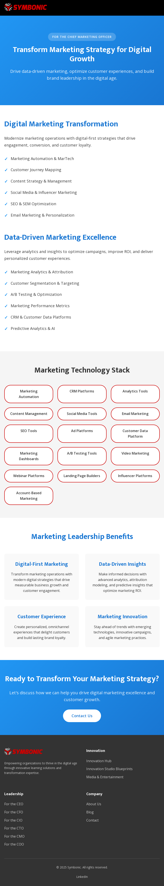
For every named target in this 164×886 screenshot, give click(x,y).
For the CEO (13, 804)
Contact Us (82, 715)
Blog (90, 812)
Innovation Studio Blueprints (109, 768)
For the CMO (14, 836)
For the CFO (13, 812)
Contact (92, 820)
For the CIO (13, 820)
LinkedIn (82, 877)
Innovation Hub (98, 761)
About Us (93, 804)
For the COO (14, 844)
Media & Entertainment (104, 777)
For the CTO (14, 828)
